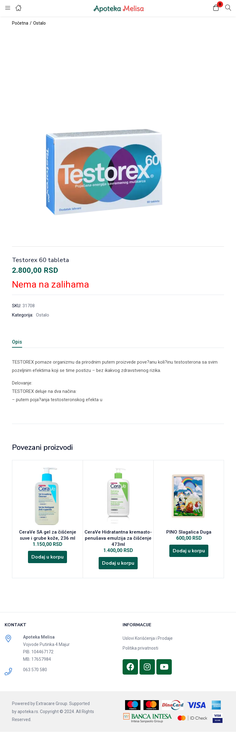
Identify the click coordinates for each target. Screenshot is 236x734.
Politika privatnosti (140, 650)
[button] (216, 8)
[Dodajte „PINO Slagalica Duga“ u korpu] (189, 552)
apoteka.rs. (28, 713)
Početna (20, 23)
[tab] (24, 343)
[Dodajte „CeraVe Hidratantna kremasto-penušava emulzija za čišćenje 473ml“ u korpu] (118, 565)
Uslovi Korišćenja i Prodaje (148, 640)
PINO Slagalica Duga (188, 532)
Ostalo (39, 23)
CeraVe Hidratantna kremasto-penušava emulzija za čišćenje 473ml (118, 539)
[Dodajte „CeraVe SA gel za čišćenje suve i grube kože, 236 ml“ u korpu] (48, 558)
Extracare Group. (52, 705)
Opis (17, 342)
